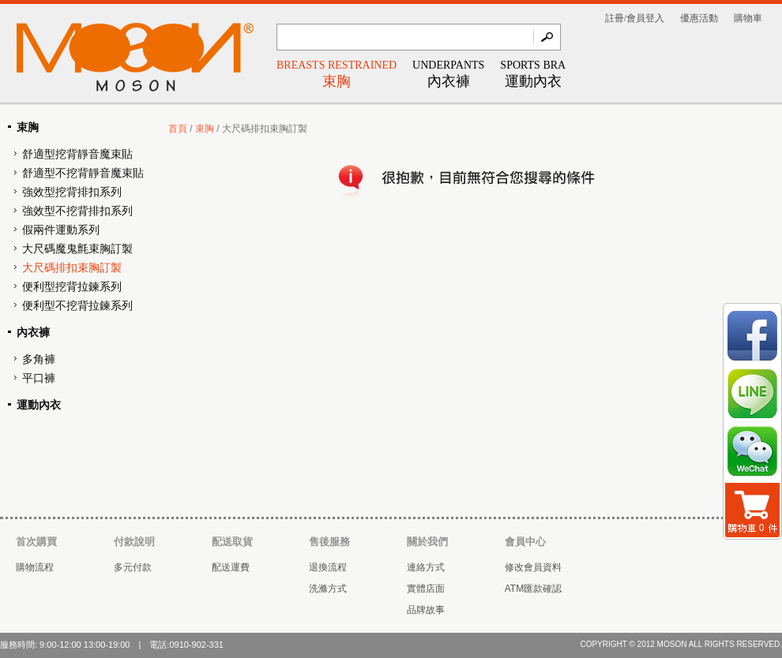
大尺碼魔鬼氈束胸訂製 (77, 249)
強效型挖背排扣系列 (72, 192)
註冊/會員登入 (634, 18)
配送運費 (231, 567)
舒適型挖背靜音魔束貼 (77, 154)
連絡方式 (426, 567)
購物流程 (35, 567)
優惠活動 (699, 18)
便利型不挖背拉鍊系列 (77, 306)
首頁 (177, 128)
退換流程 (328, 567)
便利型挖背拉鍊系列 (72, 287)
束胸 (28, 127)
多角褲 (38, 359)
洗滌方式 (328, 588)
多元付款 (133, 567)
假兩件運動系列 (61, 230)
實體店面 (426, 588)
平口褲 (38, 378)
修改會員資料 (533, 567)
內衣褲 (33, 332)
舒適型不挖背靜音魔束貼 (83, 173)
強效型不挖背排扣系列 (77, 211)
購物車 (748, 18)
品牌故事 (426, 609)
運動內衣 (39, 405)
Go (546, 37)
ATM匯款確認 (533, 588)
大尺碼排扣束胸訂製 (72, 268)
